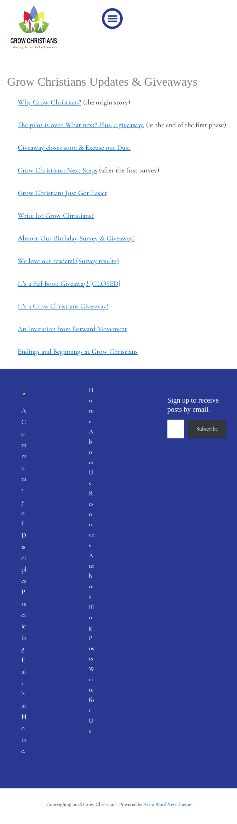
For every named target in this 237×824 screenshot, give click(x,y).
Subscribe (207, 428)
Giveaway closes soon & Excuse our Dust (74, 147)
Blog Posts (91, 633)
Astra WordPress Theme (167, 804)
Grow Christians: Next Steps (57, 170)
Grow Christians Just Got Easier (62, 193)
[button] (112, 18)
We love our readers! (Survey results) (68, 261)
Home (91, 405)
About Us (91, 457)
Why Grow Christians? (49, 102)
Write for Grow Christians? (56, 215)
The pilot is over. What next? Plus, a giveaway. (81, 125)
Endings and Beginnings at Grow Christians (78, 351)
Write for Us (92, 700)
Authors (91, 576)
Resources (91, 519)
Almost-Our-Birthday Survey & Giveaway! (76, 238)
